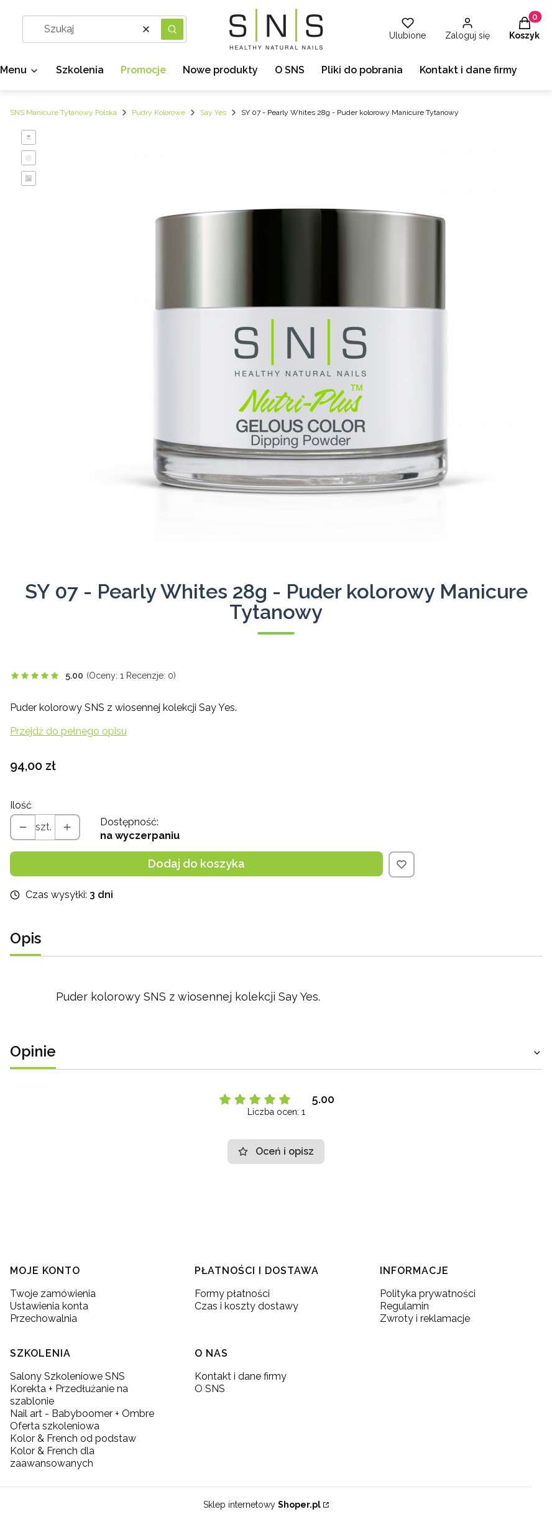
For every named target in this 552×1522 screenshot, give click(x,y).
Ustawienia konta (49, 1306)
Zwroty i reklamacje (425, 1318)
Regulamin (404, 1306)
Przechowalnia (43, 1318)
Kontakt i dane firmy (241, 1376)
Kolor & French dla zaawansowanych (52, 1457)
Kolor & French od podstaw (73, 1438)
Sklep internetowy (262, 1505)
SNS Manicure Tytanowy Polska (63, 112)
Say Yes (213, 112)
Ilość (21, 805)
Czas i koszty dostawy (246, 1306)
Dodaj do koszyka (196, 863)
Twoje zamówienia (53, 1294)
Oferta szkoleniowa (54, 1426)
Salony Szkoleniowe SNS (67, 1376)
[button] (172, 29)
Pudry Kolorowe (158, 112)
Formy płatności (232, 1294)
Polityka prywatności (428, 1294)
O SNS (210, 1389)
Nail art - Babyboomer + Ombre (82, 1413)
